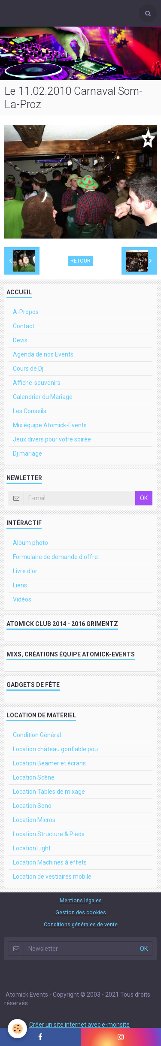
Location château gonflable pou (55, 749)
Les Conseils (29, 411)
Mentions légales (81, 900)
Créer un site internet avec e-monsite (79, 1024)
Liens (20, 585)
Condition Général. (37, 735)
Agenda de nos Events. (44, 354)
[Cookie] (17, 1028)
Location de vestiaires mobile (52, 876)
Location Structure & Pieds (49, 834)
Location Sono (32, 805)
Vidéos (22, 599)
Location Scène (34, 777)
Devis (20, 340)
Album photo (30, 542)
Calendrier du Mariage (43, 396)
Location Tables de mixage (49, 791)
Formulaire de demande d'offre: (56, 556)
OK (144, 498)
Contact (23, 326)
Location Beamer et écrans (49, 763)
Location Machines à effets (50, 862)
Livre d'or (25, 571)
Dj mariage (27, 453)
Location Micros (34, 819)
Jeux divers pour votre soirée (52, 439)
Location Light (32, 848)
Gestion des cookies (80, 912)
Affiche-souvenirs (37, 382)
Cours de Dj (28, 368)
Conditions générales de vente (81, 924)
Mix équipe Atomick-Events (50, 425)
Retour (80, 261)
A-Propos (26, 311)
